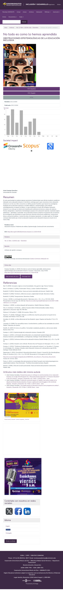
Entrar (59, 4)
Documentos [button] (13, 17)
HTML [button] (31, 97)
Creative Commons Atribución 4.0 (39, 271)
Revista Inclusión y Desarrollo (10, 432)
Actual (18, 12)
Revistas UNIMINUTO (8, 12)
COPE (27, 568)
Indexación (39, 12)
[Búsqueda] (11, 22)
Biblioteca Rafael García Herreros (41, 573)
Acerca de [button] (56, 12)
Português (9, 546)
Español (8, 542)
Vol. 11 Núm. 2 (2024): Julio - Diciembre (27, 27)
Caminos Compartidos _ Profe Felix (22, 432)
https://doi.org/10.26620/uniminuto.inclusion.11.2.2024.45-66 (24, 244)
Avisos (24, 12)
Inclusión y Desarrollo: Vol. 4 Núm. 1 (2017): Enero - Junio (28, 396)
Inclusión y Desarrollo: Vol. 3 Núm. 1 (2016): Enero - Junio (33, 391)
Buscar (24, 22)
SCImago (35, 596)
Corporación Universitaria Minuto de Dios (17, 573)
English (8, 539)
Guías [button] (21, 17)
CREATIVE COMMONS (37, 568)
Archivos (31, 12)
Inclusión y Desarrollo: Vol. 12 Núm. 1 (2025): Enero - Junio (22, 400)
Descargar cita (26, 289)
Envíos (4, 17)
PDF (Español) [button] (31, 89)
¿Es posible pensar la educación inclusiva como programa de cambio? (39, 398)
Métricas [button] (48, 12)
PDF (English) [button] (31, 93)
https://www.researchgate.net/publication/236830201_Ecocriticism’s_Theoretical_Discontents (29, 369)
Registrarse (51, 4)
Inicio (5, 27)
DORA (22, 568)
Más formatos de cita (12, 289)
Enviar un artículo (10, 554)
